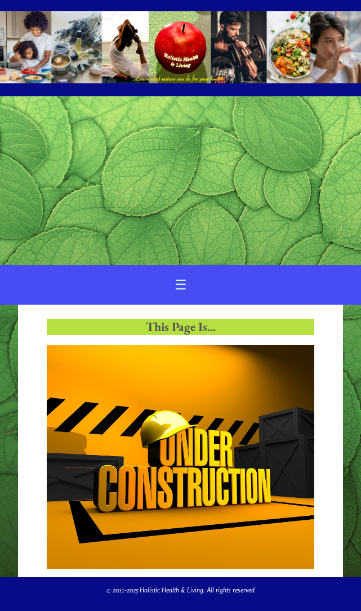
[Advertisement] (180, 181)
